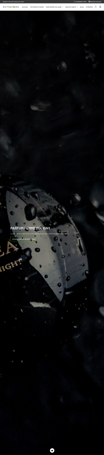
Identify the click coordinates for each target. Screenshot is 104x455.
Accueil (25, 7)
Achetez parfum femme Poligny (24, 239)
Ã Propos (89, 7)
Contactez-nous (80, 2)
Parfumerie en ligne (53, 7)
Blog (82, 7)
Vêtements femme (37, 7)
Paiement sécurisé (95, 1)
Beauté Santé (70, 7)
